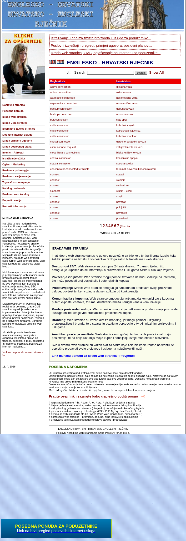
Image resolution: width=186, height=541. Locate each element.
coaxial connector (60, 158)
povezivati (122, 218)
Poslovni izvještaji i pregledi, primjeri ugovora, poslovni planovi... (101, 45)
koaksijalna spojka (127, 158)
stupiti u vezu (124, 190)
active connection (60, 86)
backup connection (61, 108)
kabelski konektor (126, 136)
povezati (121, 201)
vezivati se (122, 185)
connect (55, 174)
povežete (121, 212)
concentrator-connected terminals (69, 169)
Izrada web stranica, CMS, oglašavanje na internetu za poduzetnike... (106, 53)
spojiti (119, 196)
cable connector (59, 125)
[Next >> (125, 226)
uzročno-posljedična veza (131, 141)
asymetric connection (62, 97)
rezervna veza (124, 114)
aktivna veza (123, 92)
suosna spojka (124, 163)
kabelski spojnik (125, 125)
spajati (120, 174)
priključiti (121, 207)
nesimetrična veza (127, 97)
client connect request (63, 147)
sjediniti (120, 180)
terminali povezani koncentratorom (136, 169)
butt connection (59, 119)
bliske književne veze (128, 152)
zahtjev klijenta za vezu (129, 147)
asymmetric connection (63, 103)
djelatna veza (124, 86)
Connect (55, 190)
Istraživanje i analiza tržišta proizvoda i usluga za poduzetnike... (101, 38)
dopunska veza (125, 108)
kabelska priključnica (128, 130)
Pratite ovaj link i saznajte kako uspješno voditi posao (93, 396)
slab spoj (121, 119)
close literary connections (65, 152)
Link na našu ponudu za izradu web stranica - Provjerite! (93, 355)
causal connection (60, 141)
